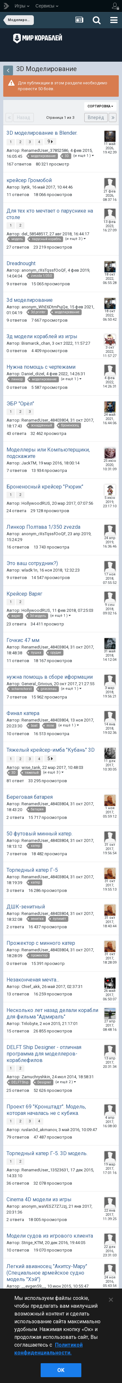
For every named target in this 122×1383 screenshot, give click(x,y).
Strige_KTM (32, 1242)
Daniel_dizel (32, 373)
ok (60, 1370)
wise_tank (30, 767)
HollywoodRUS (35, 503)
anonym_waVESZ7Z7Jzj (44, 1206)
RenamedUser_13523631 (44, 1169)
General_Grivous (36, 683)
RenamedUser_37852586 (44, 150)
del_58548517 (34, 233)
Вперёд (96, 117)
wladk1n (29, 570)
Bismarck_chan (35, 343)
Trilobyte (29, 1023)
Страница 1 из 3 (61, 118)
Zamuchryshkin (35, 1076)
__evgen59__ (33, 1286)
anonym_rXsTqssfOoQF (43, 270)
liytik (25, 187)
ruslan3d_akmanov (39, 1129)
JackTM (28, 463)
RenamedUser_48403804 (44, 420)
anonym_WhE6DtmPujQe (44, 306)
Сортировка (100, 106)
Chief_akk (30, 986)
